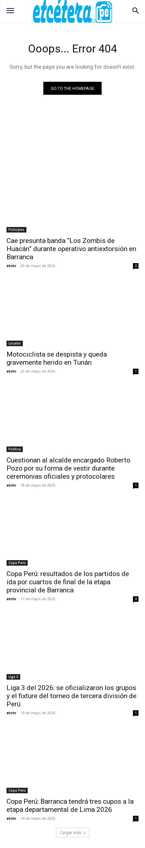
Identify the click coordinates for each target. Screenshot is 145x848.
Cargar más (73, 832)
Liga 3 (13, 676)
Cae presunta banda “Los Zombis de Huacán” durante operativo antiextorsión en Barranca (71, 249)
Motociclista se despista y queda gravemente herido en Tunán (57, 358)
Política (14, 449)
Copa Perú (17, 562)
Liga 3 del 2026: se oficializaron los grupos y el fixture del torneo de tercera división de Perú (72, 696)
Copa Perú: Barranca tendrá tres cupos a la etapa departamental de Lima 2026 (70, 805)
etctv (11, 265)
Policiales (16, 229)
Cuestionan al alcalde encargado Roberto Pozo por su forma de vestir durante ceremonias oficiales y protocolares (68, 468)
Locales (14, 343)
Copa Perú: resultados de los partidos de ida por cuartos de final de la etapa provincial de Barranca (68, 582)
